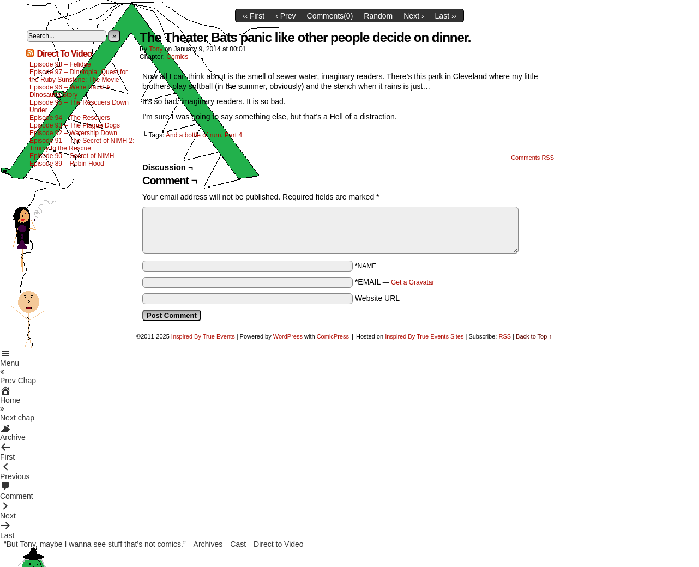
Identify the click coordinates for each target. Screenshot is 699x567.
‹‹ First (253, 15)
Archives (208, 544)
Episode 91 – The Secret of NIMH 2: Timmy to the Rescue (82, 144)
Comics (177, 57)
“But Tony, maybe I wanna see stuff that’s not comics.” (95, 544)
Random (378, 15)
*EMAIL (395, 282)
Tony (155, 49)
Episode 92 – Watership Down (73, 133)
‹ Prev (285, 15)
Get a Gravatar (412, 282)
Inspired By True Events (203, 336)
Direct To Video (64, 53)
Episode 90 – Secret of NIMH (71, 156)
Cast (238, 544)
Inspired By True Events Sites (424, 336)
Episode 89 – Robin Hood (66, 163)
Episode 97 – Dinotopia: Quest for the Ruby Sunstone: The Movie (78, 75)
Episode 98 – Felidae (60, 64)
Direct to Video (279, 544)
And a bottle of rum (193, 135)
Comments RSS (532, 157)
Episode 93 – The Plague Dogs (74, 125)
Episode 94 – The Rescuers (69, 118)
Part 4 (233, 135)
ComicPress (333, 336)
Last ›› (446, 15)
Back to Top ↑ (534, 336)
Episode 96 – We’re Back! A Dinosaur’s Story (69, 91)
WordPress (288, 336)
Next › (413, 15)
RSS (504, 336)
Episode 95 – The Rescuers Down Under (79, 106)
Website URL (377, 298)
